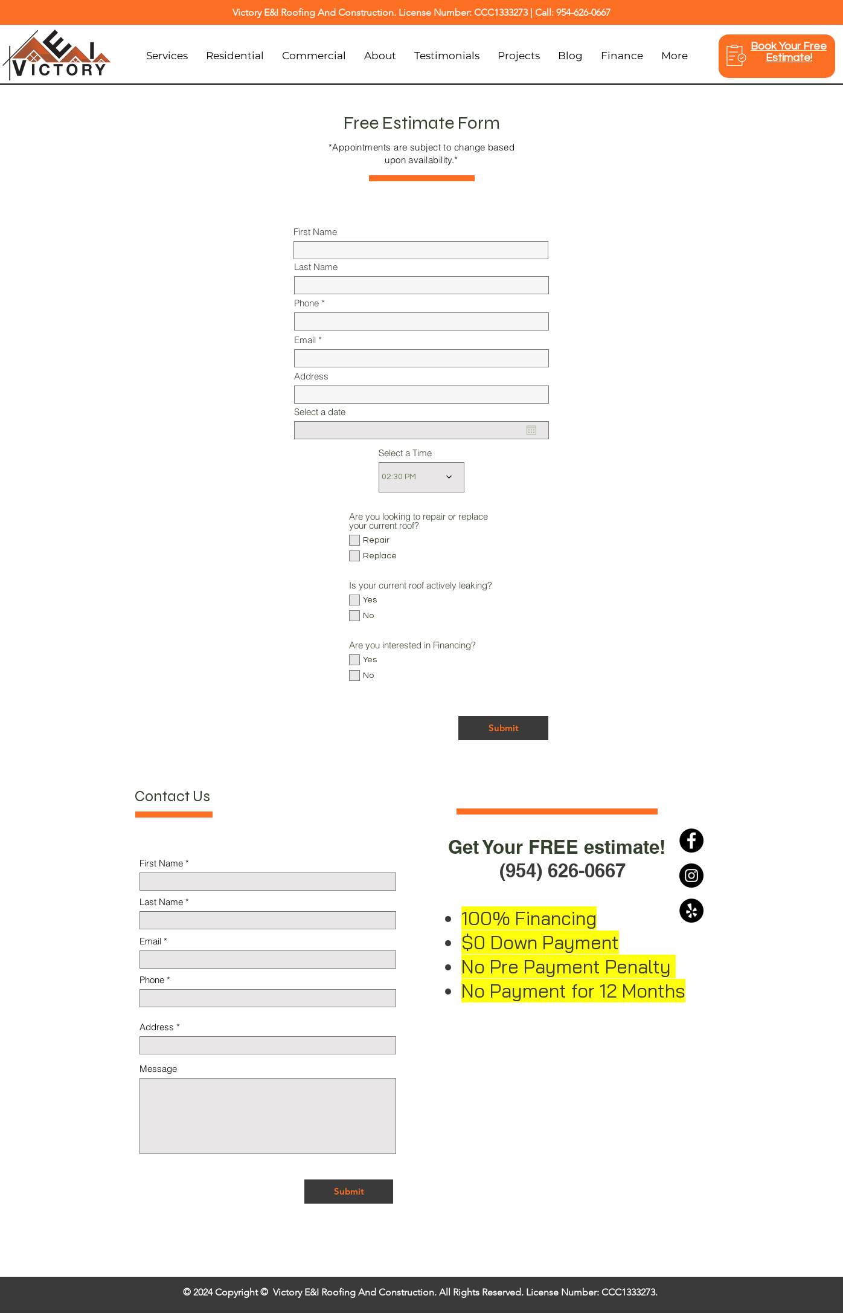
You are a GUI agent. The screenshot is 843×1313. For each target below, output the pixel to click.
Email (305, 339)
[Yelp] (691, 910)
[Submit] (503, 728)
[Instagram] (691, 875)
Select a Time (405, 452)
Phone (306, 303)
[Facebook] (691, 840)
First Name (315, 231)
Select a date (319, 411)
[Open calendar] (531, 430)
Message (158, 1068)
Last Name (316, 266)
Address (311, 376)
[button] (235, 55)
